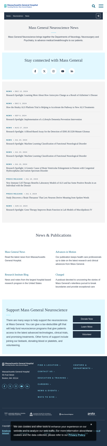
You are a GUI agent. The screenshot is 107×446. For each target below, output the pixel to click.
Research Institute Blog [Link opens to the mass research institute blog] (16, 274)
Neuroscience (18, 16)
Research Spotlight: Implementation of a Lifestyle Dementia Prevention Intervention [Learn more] (44, 119)
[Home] (22, 6)
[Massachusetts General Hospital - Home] (18, 364)
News (27, 16)
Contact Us (45, 372)
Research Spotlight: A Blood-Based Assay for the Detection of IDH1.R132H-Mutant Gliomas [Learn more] (48, 131)
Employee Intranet (6, 432)
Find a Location (48, 365)
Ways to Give (46, 397)
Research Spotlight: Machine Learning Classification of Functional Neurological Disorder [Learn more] (46, 143)
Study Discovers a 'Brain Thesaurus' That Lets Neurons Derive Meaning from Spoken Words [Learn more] (47, 197)
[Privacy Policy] (77, 435)
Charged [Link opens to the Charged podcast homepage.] (60, 274)
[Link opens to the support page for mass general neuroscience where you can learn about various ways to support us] (87, 326)
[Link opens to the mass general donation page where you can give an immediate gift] (87, 319)
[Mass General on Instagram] (53, 71)
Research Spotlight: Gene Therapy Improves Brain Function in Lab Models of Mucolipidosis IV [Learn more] (49, 210)
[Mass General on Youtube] (63, 71)
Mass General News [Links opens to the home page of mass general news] (15, 252)
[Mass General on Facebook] (35, 71)
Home (8, 16)
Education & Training (52, 378)
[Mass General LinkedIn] (72, 71)
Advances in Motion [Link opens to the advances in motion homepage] (66, 252)
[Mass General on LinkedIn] (27, 386)
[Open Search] (93, 6)
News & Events (47, 391)
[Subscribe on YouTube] (21, 386)
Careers (43, 384)
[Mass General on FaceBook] (4, 386)
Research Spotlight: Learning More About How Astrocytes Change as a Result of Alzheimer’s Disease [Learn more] (52, 95)
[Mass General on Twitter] (44, 71)
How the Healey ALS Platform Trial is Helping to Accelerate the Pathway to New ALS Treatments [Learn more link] (50, 107)
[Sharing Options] (98, 16)
